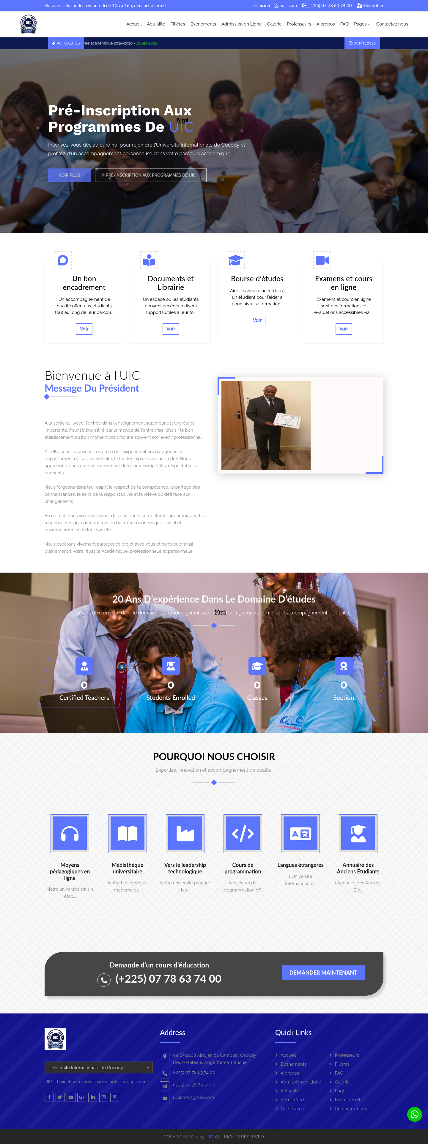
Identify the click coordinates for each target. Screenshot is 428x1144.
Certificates (289, 1108)
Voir (84, 329)
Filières (178, 24)
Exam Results (346, 1099)
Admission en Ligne (241, 24)
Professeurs (299, 24)
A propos (326, 24)
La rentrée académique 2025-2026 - (119, 43)
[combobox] (99, 1067)
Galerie (274, 24)
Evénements (203, 24)
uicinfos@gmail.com (275, 5)
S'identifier (370, 5)
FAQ (344, 24)
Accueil (133, 24)
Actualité (156, 24)
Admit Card (289, 1099)
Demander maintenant (323, 972)
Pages (362, 24)
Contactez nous (392, 24)
